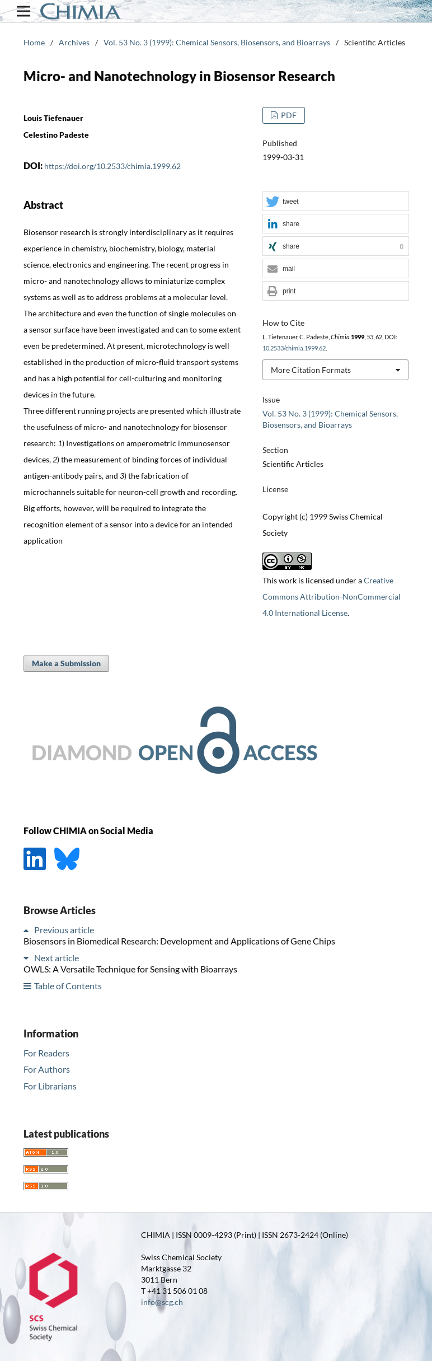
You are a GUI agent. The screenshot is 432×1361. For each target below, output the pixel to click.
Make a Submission (66, 663)
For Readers (46, 1052)
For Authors (47, 1069)
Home (34, 42)
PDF (288, 115)
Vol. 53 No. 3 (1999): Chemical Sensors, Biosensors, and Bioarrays (217, 42)
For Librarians (50, 1086)
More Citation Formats (311, 370)
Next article (56, 957)
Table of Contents (68, 985)
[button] (335, 202)
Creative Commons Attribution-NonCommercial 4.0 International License (331, 597)
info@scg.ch (162, 1302)
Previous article (64, 929)
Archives (74, 42)
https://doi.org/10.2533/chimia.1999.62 (112, 166)
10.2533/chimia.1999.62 (294, 348)
